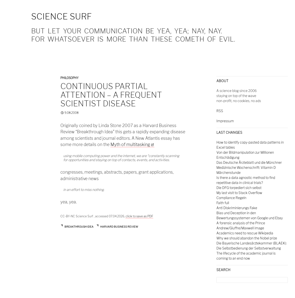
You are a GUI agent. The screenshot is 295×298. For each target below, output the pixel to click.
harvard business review (119, 226)
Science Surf (61, 16)
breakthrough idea (78, 226)
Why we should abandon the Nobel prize (246, 238)
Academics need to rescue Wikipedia (244, 233)
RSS (219, 111)
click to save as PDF (139, 216)
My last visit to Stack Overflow (239, 193)
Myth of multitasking (130, 144)
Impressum (225, 121)
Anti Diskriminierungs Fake (236, 208)
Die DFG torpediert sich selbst (238, 188)
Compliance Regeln (231, 198)
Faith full (222, 203)
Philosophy (69, 78)
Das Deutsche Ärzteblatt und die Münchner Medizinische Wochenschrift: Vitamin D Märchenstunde (249, 167)
